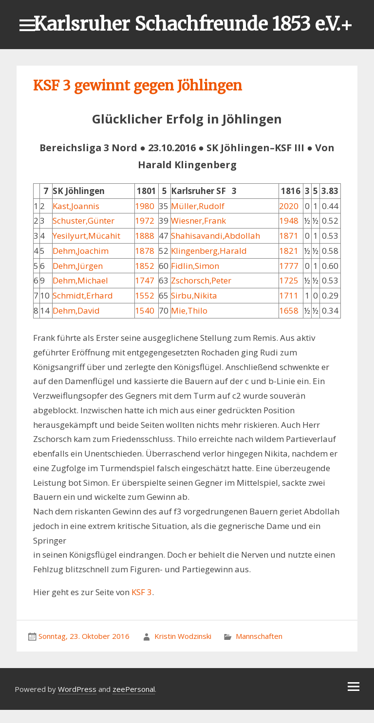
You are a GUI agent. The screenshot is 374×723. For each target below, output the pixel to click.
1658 (289, 310)
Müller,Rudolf (197, 206)
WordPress (77, 689)
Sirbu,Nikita (194, 295)
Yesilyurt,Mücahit (86, 235)
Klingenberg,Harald (209, 250)
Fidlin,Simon (195, 265)
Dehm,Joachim (81, 250)
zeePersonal (133, 689)
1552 (144, 295)
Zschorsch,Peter (201, 280)
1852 (144, 265)
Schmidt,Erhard (83, 295)
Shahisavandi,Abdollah (215, 235)
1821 (289, 250)
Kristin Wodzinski (182, 636)
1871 (289, 235)
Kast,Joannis (76, 206)
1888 (144, 235)
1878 (144, 250)
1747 (144, 280)
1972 (144, 220)
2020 (289, 206)
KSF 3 (141, 592)
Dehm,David (76, 310)
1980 (144, 206)
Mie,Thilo (189, 310)
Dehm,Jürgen (78, 265)
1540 (144, 310)
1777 (289, 265)
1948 (289, 220)
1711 (289, 295)
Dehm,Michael (80, 280)
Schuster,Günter (83, 220)
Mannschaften (259, 636)
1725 (289, 280)
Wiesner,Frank (198, 220)
